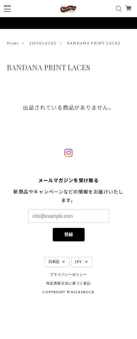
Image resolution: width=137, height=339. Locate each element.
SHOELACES (42, 43)
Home (13, 43)
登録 (68, 234)
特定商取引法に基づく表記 (68, 283)
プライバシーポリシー (68, 274)
